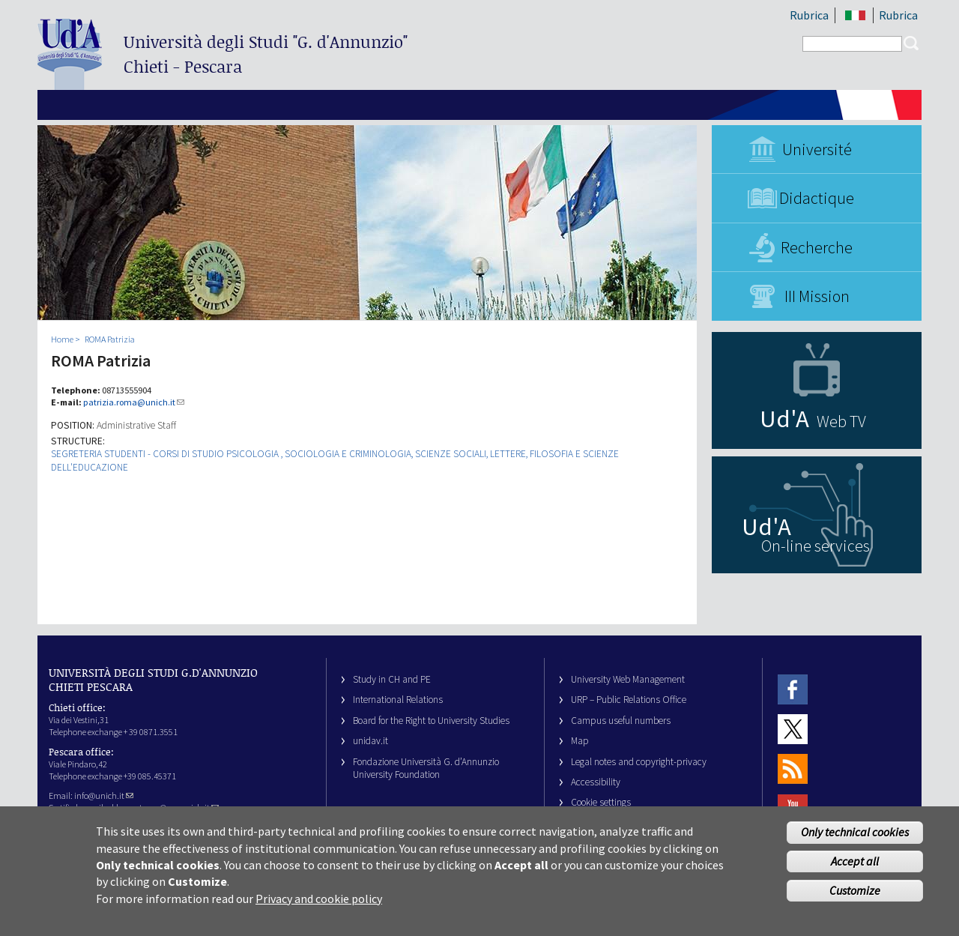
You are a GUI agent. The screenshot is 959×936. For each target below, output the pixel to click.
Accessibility (595, 782)
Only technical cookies (855, 843)
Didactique (816, 197)
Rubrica (809, 14)
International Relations (398, 699)
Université (817, 149)
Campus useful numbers (621, 720)
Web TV (841, 421)
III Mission (817, 296)
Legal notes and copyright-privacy (639, 761)
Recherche (817, 247)
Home (62, 339)
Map (580, 740)
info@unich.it (103, 795)
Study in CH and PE (392, 679)
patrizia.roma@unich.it (133, 402)
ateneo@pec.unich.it (177, 807)
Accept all (855, 873)
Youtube (793, 809)
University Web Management (628, 679)
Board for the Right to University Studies (431, 720)
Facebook (793, 689)
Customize (854, 902)
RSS (793, 769)
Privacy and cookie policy (318, 910)
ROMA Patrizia (110, 339)
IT (855, 15)
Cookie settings (601, 802)
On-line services (815, 545)
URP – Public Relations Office (628, 699)
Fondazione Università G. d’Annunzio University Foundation (426, 768)
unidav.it (370, 740)
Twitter (793, 729)
